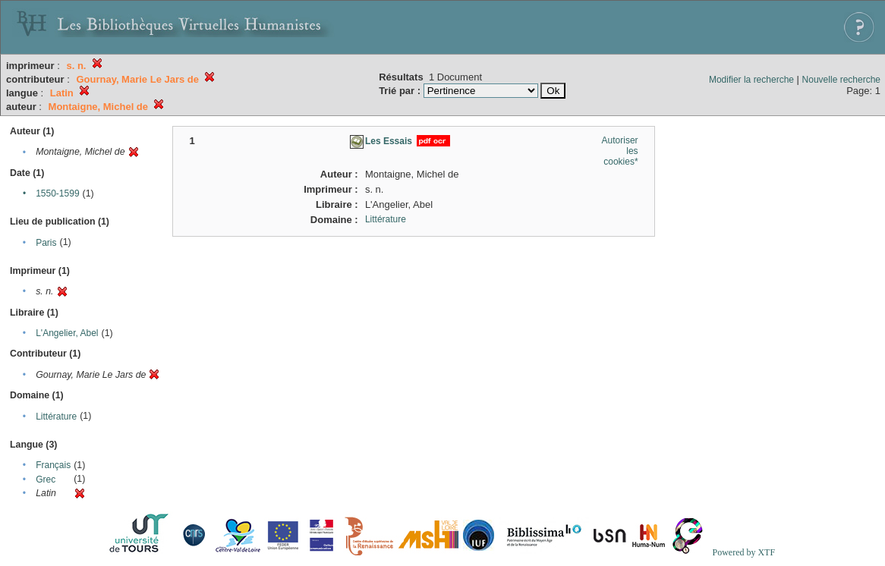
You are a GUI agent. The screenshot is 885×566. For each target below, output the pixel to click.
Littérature (56, 416)
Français (53, 465)
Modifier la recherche (751, 79)
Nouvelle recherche (841, 79)
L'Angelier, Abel (67, 333)
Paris (46, 242)
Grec (45, 479)
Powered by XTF (743, 552)
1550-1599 (57, 193)
